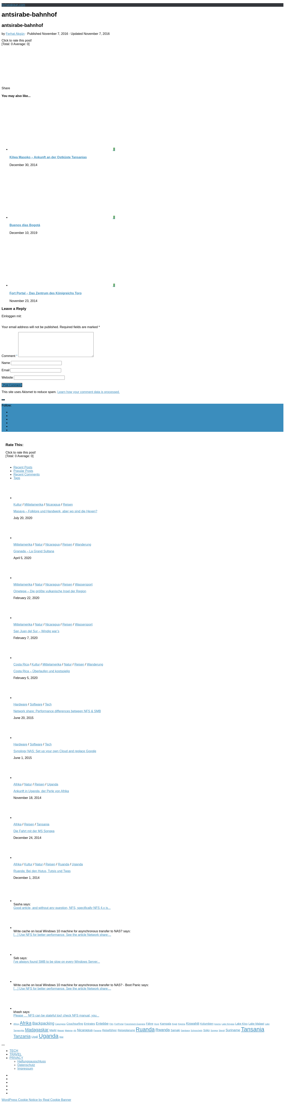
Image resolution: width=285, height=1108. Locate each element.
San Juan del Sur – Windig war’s (36, 636)
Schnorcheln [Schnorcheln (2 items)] (196, 1035)
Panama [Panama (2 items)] (97, 1035)
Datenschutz (26, 1069)
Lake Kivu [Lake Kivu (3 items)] (241, 1028)
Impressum (25, 1073)
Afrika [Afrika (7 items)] (25, 1027)
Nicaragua (53, 509)
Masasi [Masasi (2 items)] (60, 1035)
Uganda (52, 789)
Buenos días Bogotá (25, 225)
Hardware (20, 709)
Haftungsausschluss (31, 1066)
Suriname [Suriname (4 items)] (233, 1035)
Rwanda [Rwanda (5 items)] (163, 1034)
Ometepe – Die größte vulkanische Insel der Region (49, 596)
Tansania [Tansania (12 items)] (252, 1034)
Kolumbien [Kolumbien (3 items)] (206, 1028)
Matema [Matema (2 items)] (69, 1035)
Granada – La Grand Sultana (33, 556)
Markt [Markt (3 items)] (53, 1035)
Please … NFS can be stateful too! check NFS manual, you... (56, 1020)
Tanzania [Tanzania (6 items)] (22, 1041)
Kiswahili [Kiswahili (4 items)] (192, 1028)
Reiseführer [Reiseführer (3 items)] (109, 1035)
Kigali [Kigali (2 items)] (174, 1028)
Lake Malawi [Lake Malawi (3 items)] (256, 1028)
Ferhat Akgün (15, 33)
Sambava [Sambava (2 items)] (185, 1035)
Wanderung (83, 549)
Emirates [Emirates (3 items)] (89, 1028)
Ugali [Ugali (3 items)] (34, 1041)
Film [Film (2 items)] (111, 1028)
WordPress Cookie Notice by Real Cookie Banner (36, 1104)
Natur (39, 549)
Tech (48, 709)
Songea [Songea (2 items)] (214, 1035)
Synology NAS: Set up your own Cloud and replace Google (54, 756)
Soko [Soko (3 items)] (206, 1035)
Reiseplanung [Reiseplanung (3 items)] (126, 1035)
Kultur (17, 509)
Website (7, 382)
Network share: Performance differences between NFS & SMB (57, 716)
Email (6, 375)
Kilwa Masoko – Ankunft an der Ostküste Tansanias (48, 157)
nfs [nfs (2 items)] (74, 1035)
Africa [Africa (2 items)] (16, 1028)
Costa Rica (21, 669)
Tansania (43, 829)
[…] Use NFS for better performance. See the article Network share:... (62, 939)
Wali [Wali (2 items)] (61, 1042)
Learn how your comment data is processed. (88, 396)
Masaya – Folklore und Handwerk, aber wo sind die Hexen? (55, 516)
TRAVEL (16, 1059)
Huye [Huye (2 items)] (156, 1028)
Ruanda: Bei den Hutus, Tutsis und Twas (42, 875)
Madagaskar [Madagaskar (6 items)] (36, 1034)
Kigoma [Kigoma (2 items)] (181, 1028)
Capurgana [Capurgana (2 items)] (60, 1028)
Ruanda (63, 869)
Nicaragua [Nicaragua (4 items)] (85, 1035)
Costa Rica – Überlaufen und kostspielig (41, 676)
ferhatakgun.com (13, 5)
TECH (14, 1055)
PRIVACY (16, 1062)
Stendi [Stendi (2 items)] (222, 1035)
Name (6, 367)
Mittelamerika (33, 509)
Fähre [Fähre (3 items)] (149, 1028)
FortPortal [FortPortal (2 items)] (119, 1028)
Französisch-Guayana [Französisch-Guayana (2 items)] (134, 1028)
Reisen (68, 509)
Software (36, 709)
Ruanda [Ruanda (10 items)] (145, 1034)
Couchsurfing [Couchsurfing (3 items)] (74, 1028)
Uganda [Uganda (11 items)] (49, 1040)
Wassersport (83, 589)
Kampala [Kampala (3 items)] (165, 1028)
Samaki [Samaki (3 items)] (175, 1035)
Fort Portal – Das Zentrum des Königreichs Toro (46, 293)
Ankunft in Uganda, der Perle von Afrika (41, 796)
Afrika (17, 789)
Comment (9, 360)
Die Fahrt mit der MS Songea (33, 835)
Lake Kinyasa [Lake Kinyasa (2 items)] (228, 1028)
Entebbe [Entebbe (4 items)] (102, 1028)
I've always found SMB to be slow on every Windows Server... (56, 966)
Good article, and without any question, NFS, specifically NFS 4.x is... (62, 912)
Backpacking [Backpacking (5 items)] (43, 1028)
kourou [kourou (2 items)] (217, 1028)
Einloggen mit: (12, 316)
